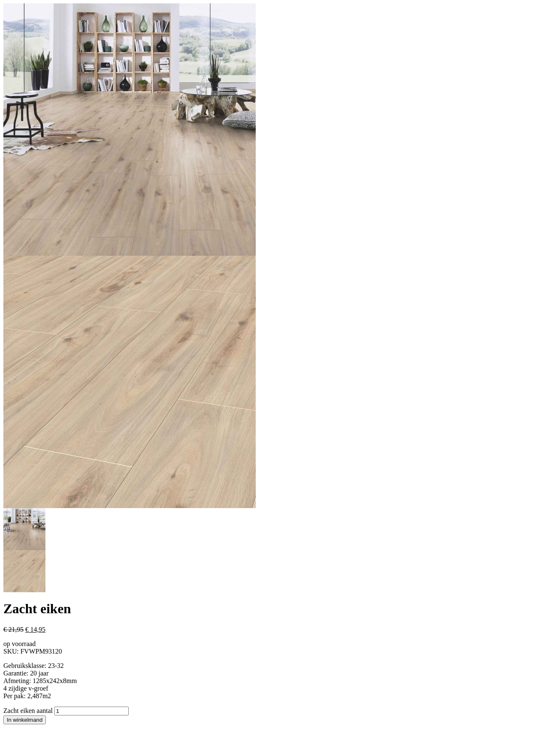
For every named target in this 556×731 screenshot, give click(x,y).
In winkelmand (24, 720)
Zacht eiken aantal (28, 710)
